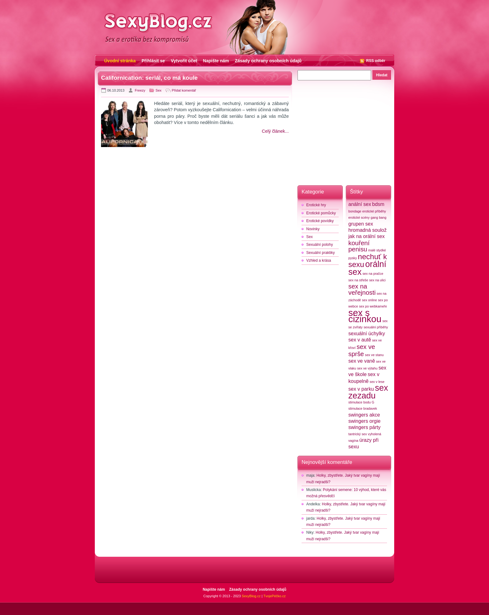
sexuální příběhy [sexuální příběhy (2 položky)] (376, 327)
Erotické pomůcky (321, 213)
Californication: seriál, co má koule (149, 77)
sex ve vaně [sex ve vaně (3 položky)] (361, 361)
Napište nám (216, 60)
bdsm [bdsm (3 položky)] (378, 204)
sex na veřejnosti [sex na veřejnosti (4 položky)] (361, 289)
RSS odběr (375, 61)
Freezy (140, 90)
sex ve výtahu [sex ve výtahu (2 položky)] (367, 368)
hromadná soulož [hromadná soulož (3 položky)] (367, 230)
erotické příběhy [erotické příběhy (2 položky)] (374, 211)
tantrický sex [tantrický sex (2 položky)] (357, 434)
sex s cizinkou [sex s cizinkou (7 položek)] (364, 316)
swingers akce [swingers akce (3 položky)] (364, 414)
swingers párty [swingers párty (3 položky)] (364, 427)
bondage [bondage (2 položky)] (354, 211)
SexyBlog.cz (251, 596)
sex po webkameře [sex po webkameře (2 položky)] (373, 306)
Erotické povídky (320, 221)
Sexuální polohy (319, 244)
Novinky (313, 229)
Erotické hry (316, 205)
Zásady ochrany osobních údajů (268, 60)
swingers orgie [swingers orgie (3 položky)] (364, 421)
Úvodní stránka (120, 60)
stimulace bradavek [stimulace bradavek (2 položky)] (362, 408)
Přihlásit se (153, 60)
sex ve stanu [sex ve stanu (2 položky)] (374, 355)
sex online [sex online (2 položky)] (369, 300)
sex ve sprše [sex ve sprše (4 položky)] (361, 350)
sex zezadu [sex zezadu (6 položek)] (368, 391)
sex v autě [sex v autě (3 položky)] (359, 339)
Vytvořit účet (184, 60)
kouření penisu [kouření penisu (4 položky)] (359, 246)
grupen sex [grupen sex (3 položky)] (360, 223)
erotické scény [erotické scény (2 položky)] (359, 217)
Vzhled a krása (318, 260)
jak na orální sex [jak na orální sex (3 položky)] (366, 236)
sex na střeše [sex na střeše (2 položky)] (358, 280)
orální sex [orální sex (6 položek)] (367, 268)
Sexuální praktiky (320, 252)
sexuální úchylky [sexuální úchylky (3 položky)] (366, 333)
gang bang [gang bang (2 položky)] (378, 217)
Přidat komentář (184, 90)
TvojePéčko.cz (274, 596)
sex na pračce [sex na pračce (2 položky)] (373, 273)
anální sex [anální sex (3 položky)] (359, 204)
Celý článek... (275, 131)
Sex (159, 90)
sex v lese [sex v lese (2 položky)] (377, 382)
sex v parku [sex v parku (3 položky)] (361, 389)
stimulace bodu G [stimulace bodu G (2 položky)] (361, 402)
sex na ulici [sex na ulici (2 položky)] (377, 280)
